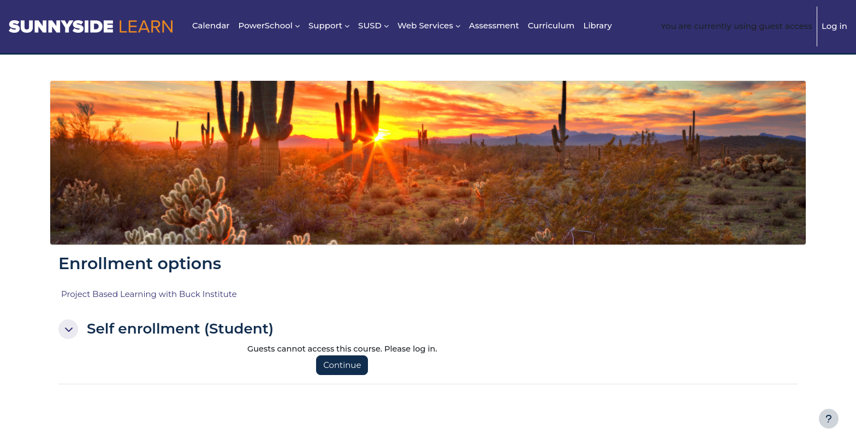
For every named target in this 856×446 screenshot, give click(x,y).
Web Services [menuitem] (425, 25)
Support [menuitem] (325, 25)
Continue (345, 365)
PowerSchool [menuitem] (266, 25)
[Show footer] (829, 419)
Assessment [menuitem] (494, 25)
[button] (68, 329)
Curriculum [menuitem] (551, 25)
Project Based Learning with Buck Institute (149, 294)
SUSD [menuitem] (370, 25)
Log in (834, 26)
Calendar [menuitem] (211, 25)
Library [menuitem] (597, 25)
